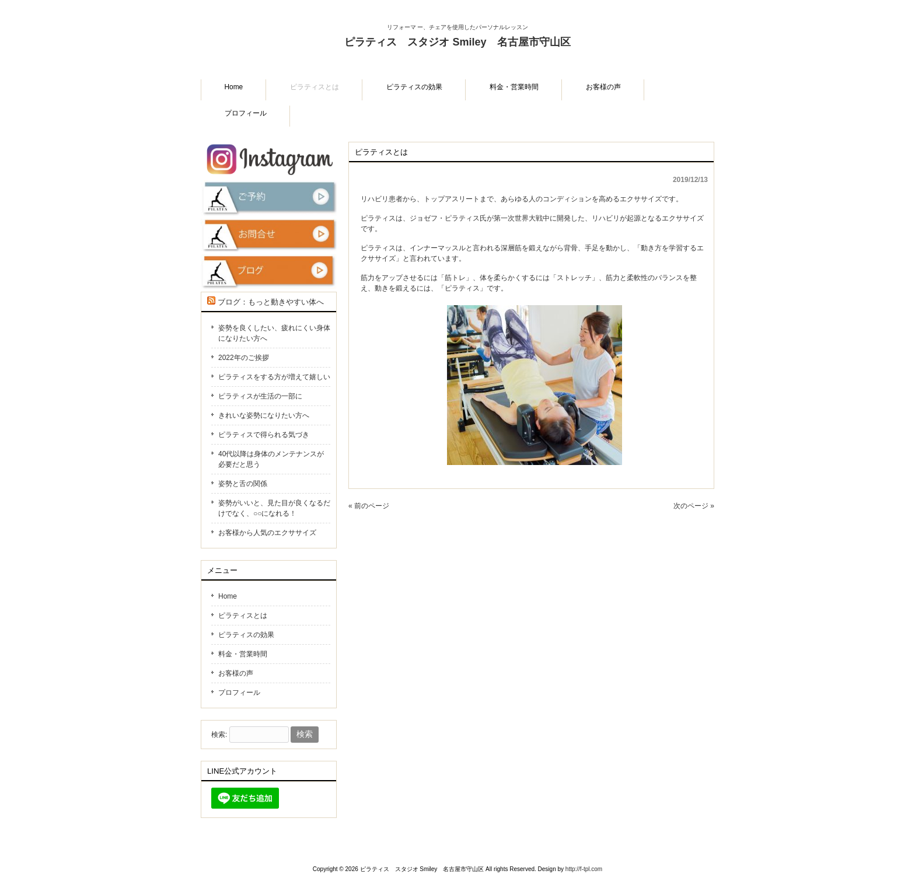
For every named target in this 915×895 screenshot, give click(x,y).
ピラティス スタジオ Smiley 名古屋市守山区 (457, 50)
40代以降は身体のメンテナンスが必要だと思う (271, 459)
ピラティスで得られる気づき (263, 435)
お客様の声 (235, 673)
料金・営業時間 (242, 654)
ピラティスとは (242, 615)
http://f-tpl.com (583, 869)
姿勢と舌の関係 (242, 484)
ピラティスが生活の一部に (260, 396)
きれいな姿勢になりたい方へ (263, 415)
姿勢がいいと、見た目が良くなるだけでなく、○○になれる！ (274, 508)
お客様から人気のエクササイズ (267, 533)
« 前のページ (368, 506)
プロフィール (239, 692)
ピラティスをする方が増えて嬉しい (274, 377)
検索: (219, 734)
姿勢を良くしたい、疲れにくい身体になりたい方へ (274, 333)
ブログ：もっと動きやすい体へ (271, 302)
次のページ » (693, 506)
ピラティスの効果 (246, 635)
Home (227, 596)
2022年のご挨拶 (243, 358)
